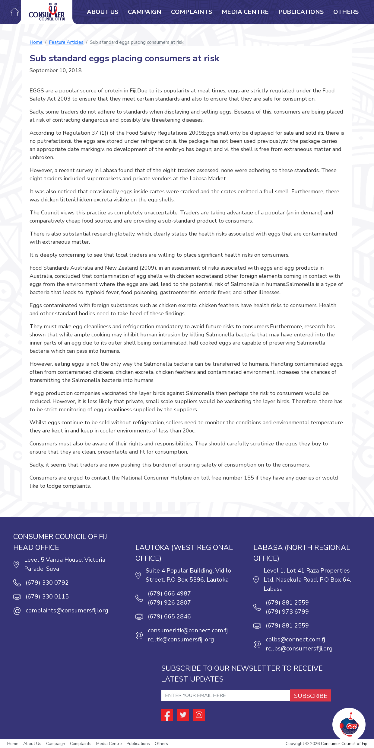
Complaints (191, 12)
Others (346, 12)
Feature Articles (66, 42)
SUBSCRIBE (310, 696)
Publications (301, 12)
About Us (102, 12)
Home (36, 42)
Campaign (144, 12)
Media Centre (245, 12)
